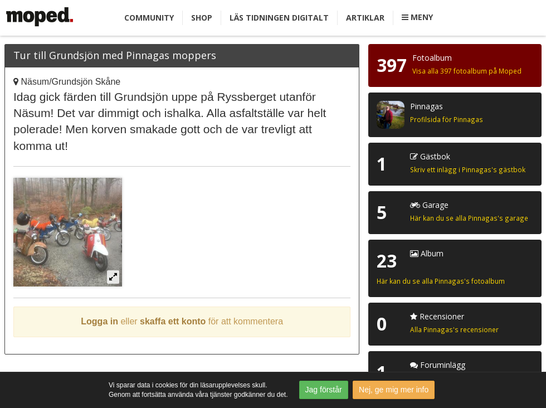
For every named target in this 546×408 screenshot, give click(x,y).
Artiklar (365, 17)
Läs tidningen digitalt (279, 17)
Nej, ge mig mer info (393, 389)
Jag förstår (323, 389)
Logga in (99, 321)
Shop (201, 17)
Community (149, 17)
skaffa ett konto (173, 321)
